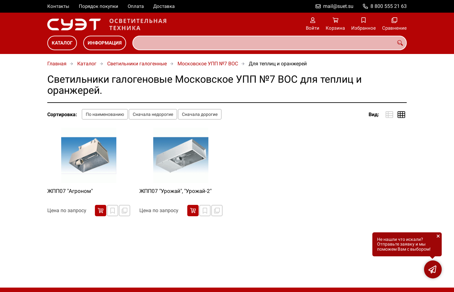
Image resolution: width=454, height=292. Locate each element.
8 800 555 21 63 (388, 6)
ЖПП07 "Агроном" (70, 191)
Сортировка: (62, 114)
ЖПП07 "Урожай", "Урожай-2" (175, 191)
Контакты (58, 6)
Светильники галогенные (137, 64)
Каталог (62, 43)
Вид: (374, 114)
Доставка (164, 6)
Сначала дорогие (200, 114)
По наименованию (105, 114)
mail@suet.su (338, 6)
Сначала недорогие (153, 114)
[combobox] (269, 43)
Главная (57, 64)
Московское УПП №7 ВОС (208, 64)
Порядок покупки (98, 6)
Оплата (136, 6)
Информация (105, 43)
